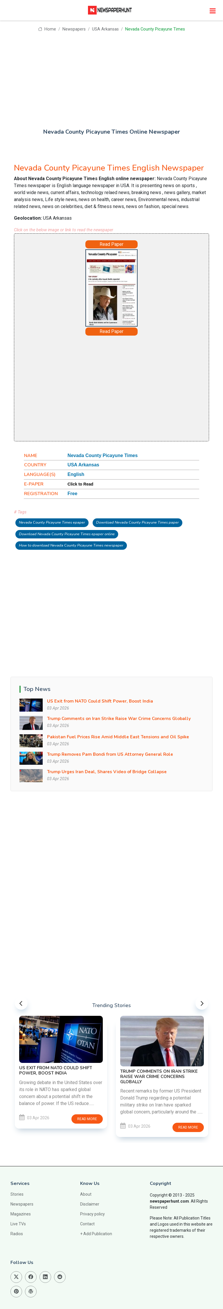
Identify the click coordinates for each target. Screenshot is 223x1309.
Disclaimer (89, 1204)
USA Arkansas (105, 29)
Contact (87, 1224)
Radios (16, 1234)
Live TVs (18, 1224)
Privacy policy (92, 1214)
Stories (17, 1194)
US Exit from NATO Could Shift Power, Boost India (100, 701)
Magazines (20, 1214)
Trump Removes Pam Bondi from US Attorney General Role (110, 754)
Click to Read (80, 484)
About (85, 1194)
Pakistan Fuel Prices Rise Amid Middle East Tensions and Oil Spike (118, 737)
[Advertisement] (111, 76)
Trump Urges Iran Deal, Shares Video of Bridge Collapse (107, 772)
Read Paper (111, 244)
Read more (87, 1119)
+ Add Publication (96, 1234)
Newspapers (74, 29)
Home (47, 29)
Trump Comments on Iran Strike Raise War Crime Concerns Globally (119, 718)
